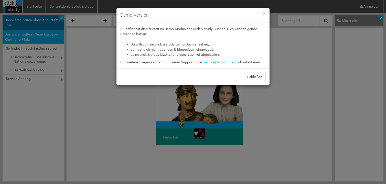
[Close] (264, 14)
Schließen (254, 77)
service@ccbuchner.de (221, 62)
